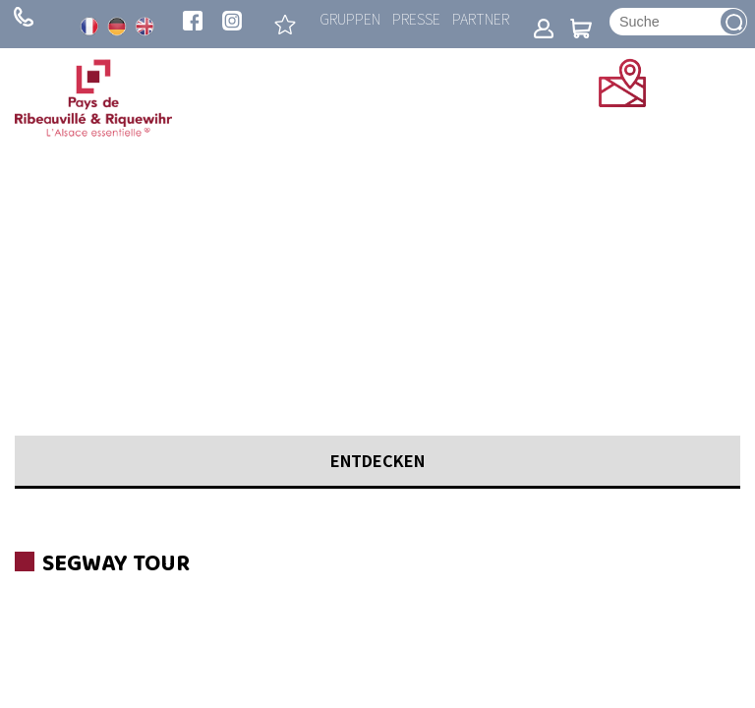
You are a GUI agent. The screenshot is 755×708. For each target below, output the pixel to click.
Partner (480, 18)
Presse (416, 18)
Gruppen (349, 18)
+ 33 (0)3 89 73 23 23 (23, 17)
